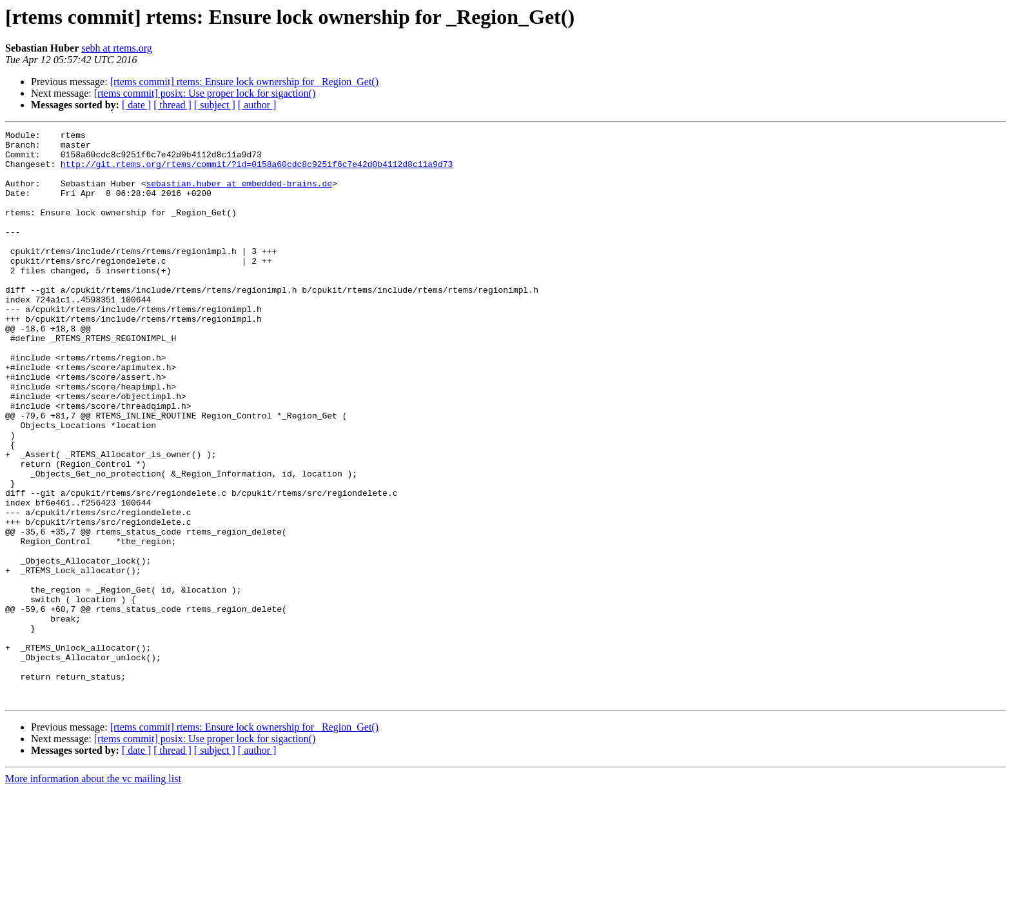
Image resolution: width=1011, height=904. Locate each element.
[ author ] (257, 104)
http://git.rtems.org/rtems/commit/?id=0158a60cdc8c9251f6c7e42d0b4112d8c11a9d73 (257, 171)
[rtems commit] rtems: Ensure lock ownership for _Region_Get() (244, 81)
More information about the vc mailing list (93, 892)
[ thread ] (172, 104)
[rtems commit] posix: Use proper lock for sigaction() (204, 93)
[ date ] (136, 104)
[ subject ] (214, 104)
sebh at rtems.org (116, 48)
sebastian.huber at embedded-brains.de (239, 195)
